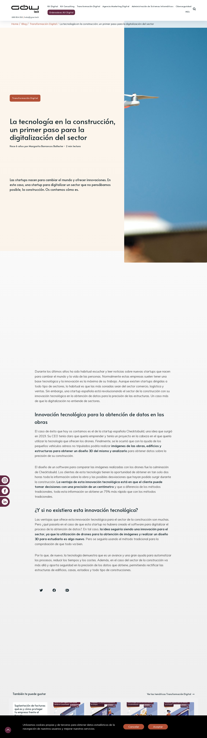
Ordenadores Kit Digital (61, 12)
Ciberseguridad (183, 6)
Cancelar (133, 726)
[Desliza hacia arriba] (8, 730)
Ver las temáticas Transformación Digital (170, 694)
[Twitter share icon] (41, 590)
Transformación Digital (88, 6)
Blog (24, 23)
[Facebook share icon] (54, 590)
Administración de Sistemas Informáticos (153, 6)
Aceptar (158, 726)
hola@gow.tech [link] (31, 17)
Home (14, 23)
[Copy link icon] (67, 590)
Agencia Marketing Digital (116, 6)
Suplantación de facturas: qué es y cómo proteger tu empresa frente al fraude (30, 710)
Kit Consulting (67, 6)
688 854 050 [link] (17, 17)
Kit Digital (53, 6)
